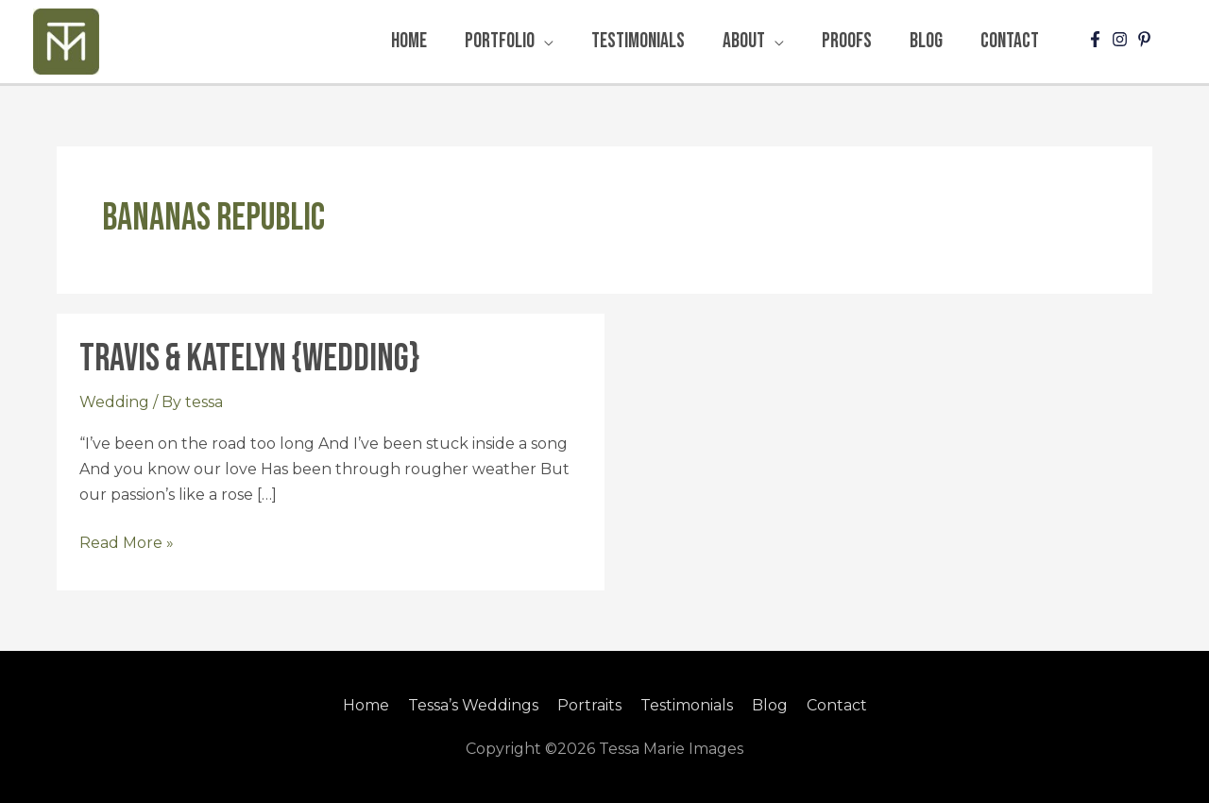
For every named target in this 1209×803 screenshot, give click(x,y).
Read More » (126, 541)
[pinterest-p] (1146, 39)
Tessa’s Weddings (473, 705)
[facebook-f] (1097, 39)
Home (366, 705)
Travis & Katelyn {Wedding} (249, 359)
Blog (770, 705)
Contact (837, 705)
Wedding (114, 402)
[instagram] (1122, 39)
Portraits (589, 705)
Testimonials (686, 705)
